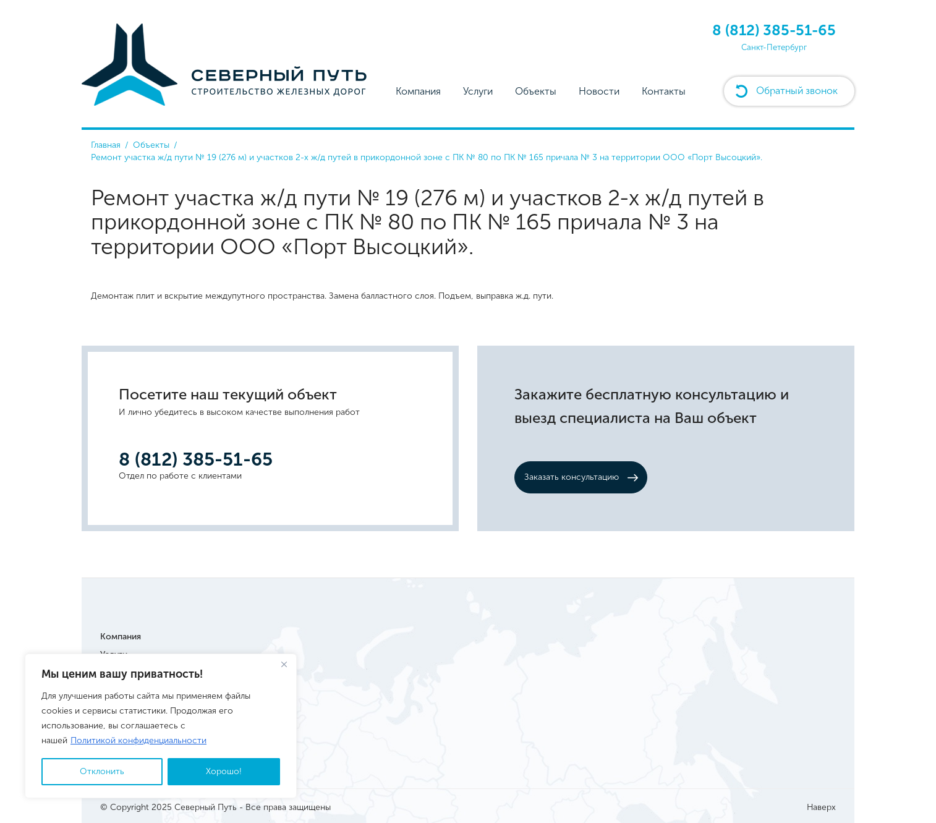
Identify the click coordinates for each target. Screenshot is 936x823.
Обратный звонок (797, 90)
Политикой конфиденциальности (138, 740)
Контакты (664, 91)
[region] (161, 726)
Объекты (535, 91)
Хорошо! (224, 771)
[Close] (283, 664)
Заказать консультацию (571, 477)
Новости (599, 91)
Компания (418, 91)
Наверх (821, 807)
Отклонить (102, 771)
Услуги (478, 91)
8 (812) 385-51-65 (774, 30)
